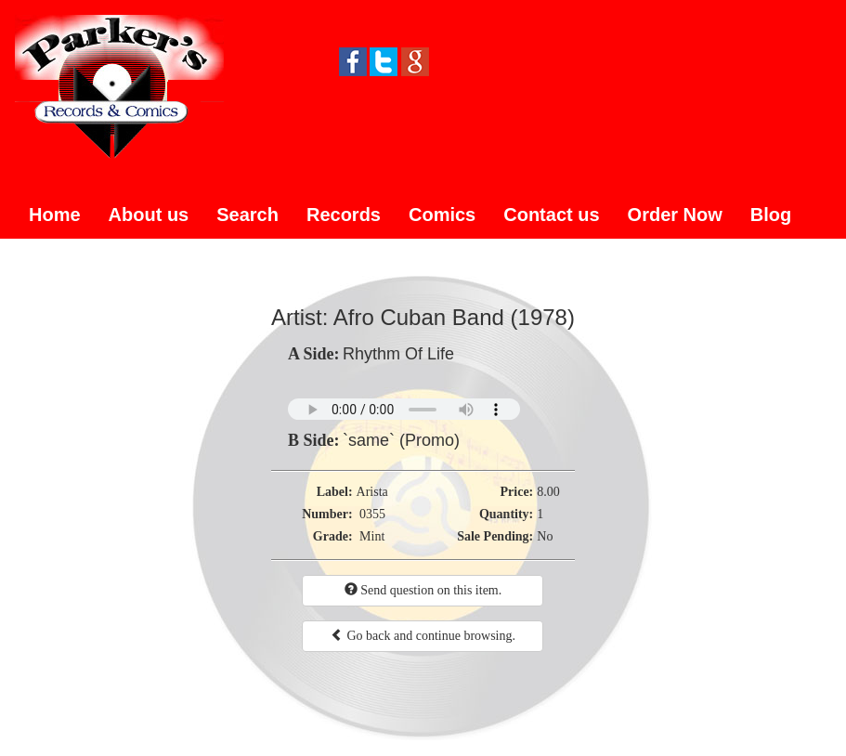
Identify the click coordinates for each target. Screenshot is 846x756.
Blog (770, 214)
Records (343, 214)
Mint (371, 536)
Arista (372, 492)
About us (149, 214)
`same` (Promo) (401, 440)
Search (247, 214)
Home (55, 214)
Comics (442, 214)
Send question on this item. (423, 589)
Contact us (551, 214)
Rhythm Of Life (398, 354)
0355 (372, 514)
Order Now (675, 214)
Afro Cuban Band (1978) (454, 317)
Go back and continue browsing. (423, 635)
